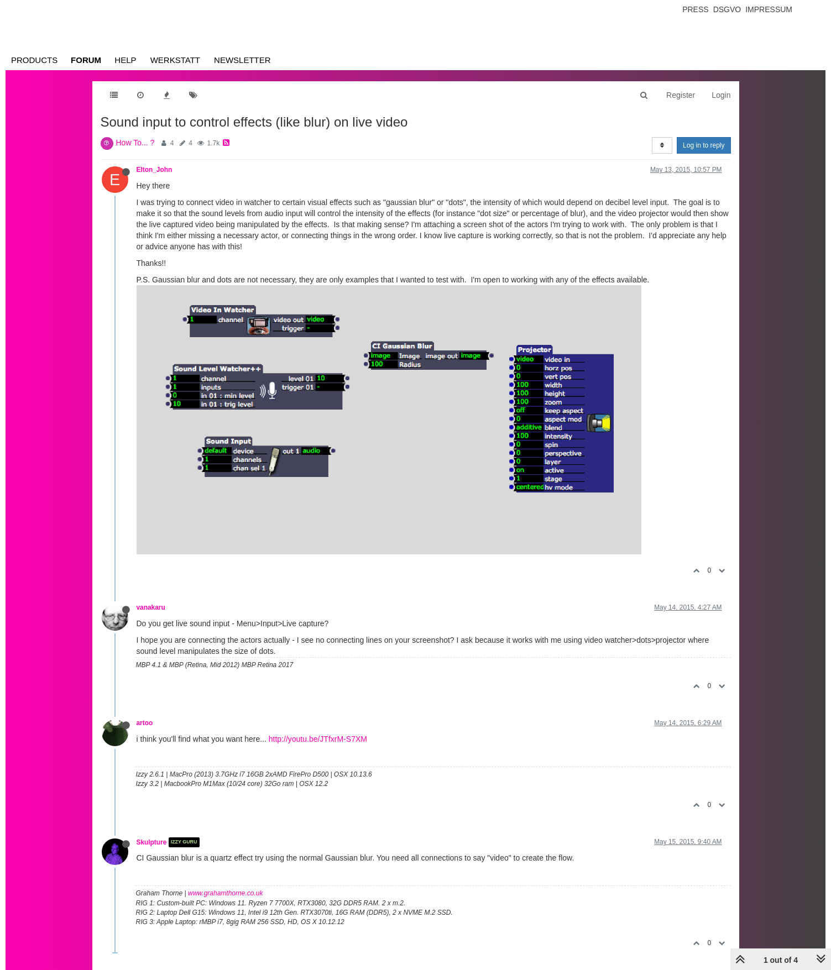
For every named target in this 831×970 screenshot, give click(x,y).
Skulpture (152, 842)
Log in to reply (703, 145)
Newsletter (242, 60)
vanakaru (151, 607)
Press (695, 9)
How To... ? (135, 142)
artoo (145, 723)
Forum (86, 60)
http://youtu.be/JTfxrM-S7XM (318, 739)
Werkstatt (175, 60)
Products (34, 60)
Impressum (768, 9)
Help (125, 60)
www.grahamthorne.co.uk (225, 893)
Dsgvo (727, 9)
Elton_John (155, 170)
